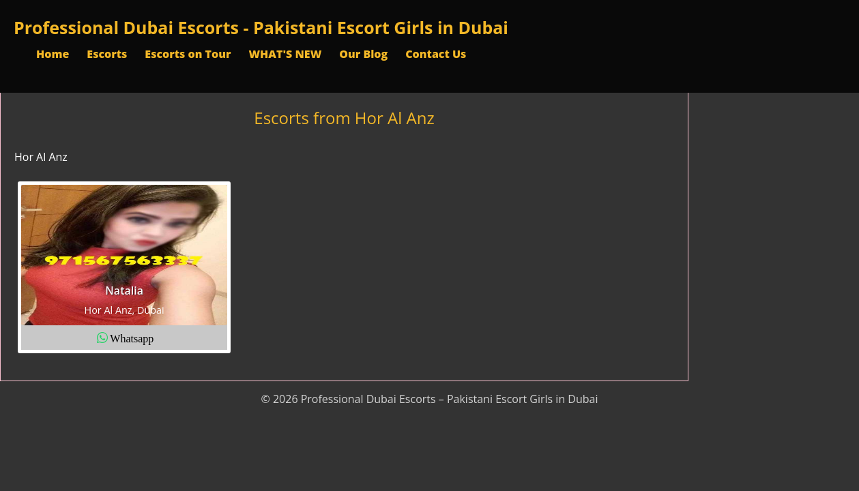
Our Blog (363, 53)
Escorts (107, 53)
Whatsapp (132, 337)
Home (52, 53)
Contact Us (435, 53)
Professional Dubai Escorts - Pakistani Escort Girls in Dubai (261, 27)
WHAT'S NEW (284, 53)
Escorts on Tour (188, 53)
